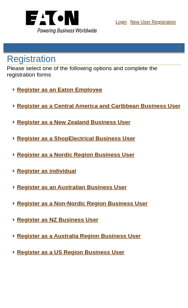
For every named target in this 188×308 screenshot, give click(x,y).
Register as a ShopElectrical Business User (76, 138)
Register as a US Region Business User (70, 252)
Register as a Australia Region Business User (78, 236)
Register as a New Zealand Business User (73, 122)
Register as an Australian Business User (72, 187)
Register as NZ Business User (57, 219)
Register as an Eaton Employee (59, 89)
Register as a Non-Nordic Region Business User (82, 203)
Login (121, 21)
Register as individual (46, 171)
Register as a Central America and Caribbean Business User (98, 106)
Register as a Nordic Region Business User (75, 154)
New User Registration (153, 21)
